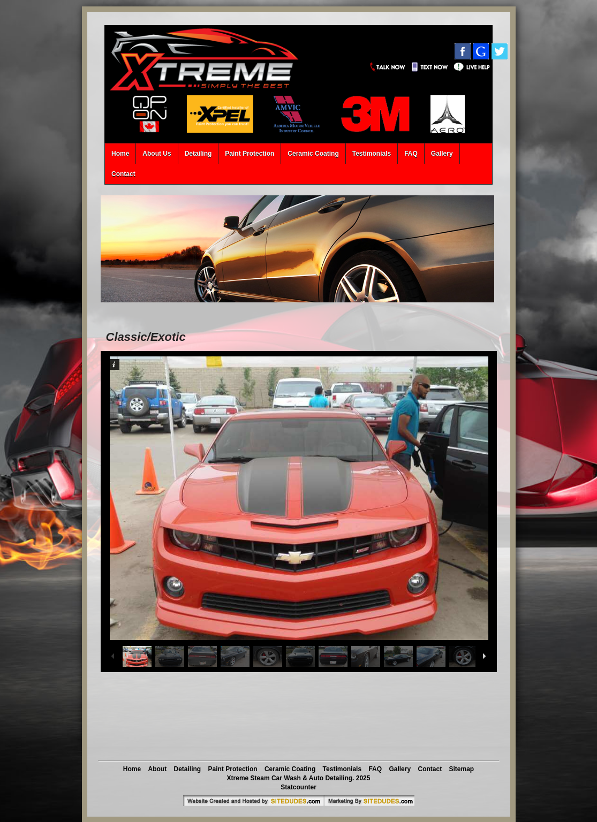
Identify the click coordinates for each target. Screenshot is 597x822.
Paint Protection (249, 153)
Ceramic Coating (313, 153)
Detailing (198, 153)
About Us (156, 153)
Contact (123, 174)
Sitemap (461, 769)
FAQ (411, 153)
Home (120, 153)
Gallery (442, 153)
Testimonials (371, 153)
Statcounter (298, 787)
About (157, 769)
